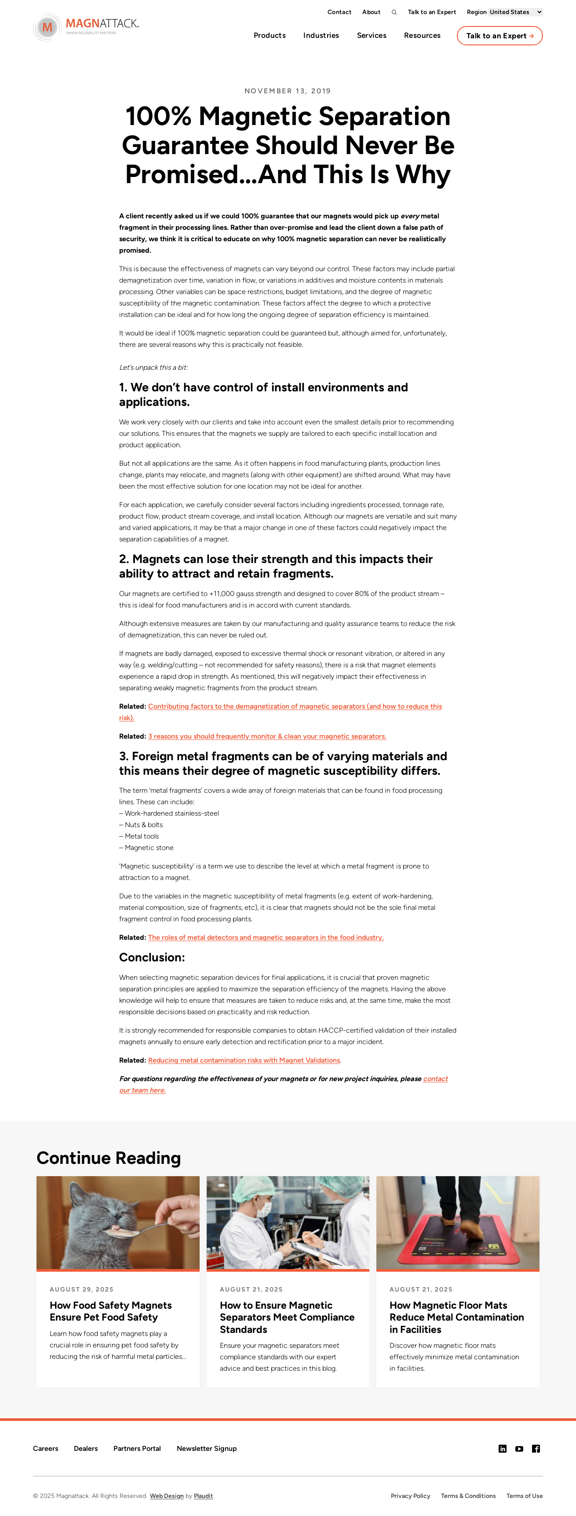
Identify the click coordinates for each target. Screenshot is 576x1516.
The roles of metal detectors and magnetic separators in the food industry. (266, 937)
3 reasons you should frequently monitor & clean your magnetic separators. (267, 736)
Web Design (167, 1496)
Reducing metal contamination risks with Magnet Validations (244, 1060)
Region (505, 12)
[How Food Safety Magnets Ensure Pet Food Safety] (118, 1249)
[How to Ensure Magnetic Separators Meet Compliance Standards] (288, 1256)
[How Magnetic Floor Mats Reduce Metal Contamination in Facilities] (458, 1256)
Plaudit (203, 1496)
